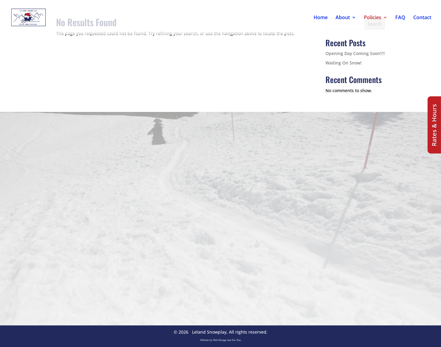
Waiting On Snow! (343, 63)
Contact (422, 18)
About (343, 18)
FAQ (400, 18)
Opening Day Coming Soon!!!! (355, 53)
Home (321, 18)
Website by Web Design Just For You (220, 340)
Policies (372, 18)
